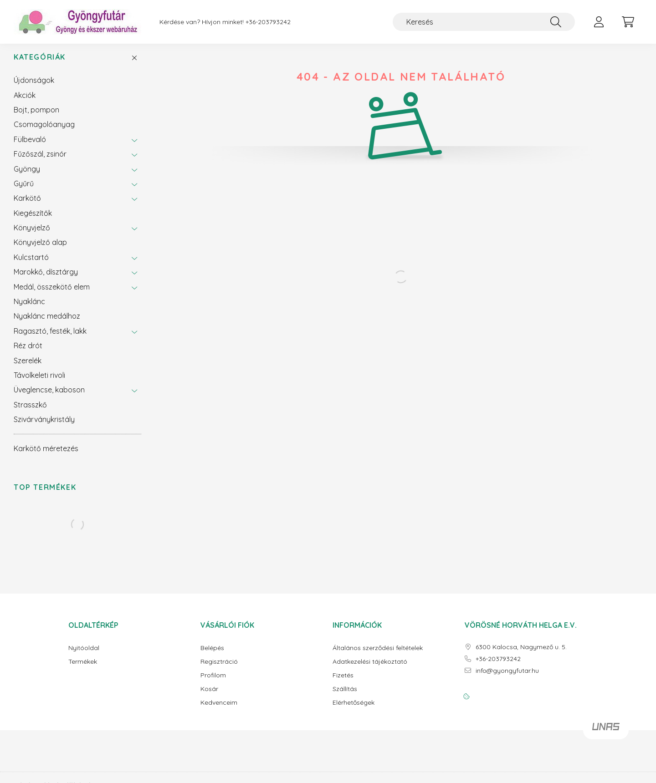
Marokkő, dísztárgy (46, 279)
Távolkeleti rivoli (39, 382)
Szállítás (345, 696)
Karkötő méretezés (46, 455)
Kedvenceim (218, 710)
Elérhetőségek (353, 710)
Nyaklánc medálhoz (47, 323)
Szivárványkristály (44, 426)
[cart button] (628, 22)
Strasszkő (30, 412)
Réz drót (28, 352)
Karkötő (27, 205)
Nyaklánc (29, 308)
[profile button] (598, 22)
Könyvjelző (32, 234)
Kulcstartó (31, 264)
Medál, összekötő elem (52, 294)
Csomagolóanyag (44, 131)
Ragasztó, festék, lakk (50, 338)
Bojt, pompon (36, 117)
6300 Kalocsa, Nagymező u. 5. (521, 654)
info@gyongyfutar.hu (507, 678)
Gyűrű (24, 190)
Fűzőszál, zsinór (40, 161)
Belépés (212, 655)
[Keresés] (484, 22)
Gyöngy (27, 176)
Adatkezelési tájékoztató (370, 669)
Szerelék (27, 367)
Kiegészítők (33, 220)
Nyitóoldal (83, 655)
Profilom (213, 682)
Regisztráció (219, 669)
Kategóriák (40, 64)
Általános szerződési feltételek (378, 655)
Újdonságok (34, 87)
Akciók (25, 102)
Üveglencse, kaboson (49, 397)
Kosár (209, 696)
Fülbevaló (30, 146)
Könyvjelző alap (40, 249)
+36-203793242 (268, 22)
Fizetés (343, 682)
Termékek (82, 669)
